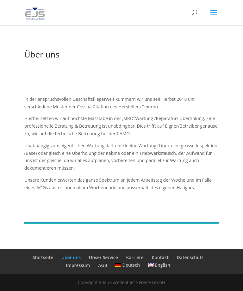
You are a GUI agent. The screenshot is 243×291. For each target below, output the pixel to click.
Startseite (43, 257)
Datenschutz (190, 257)
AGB (102, 265)
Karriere (134, 257)
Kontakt (160, 257)
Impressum (78, 265)
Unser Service (103, 257)
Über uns (71, 257)
